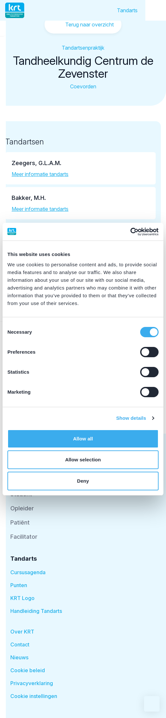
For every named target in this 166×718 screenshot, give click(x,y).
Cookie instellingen (33, 696)
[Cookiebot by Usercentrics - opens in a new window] (130, 232)
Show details (131, 418)
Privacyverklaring (31, 683)
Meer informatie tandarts (40, 174)
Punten (18, 585)
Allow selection (83, 459)
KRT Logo (22, 598)
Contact (19, 644)
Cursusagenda (28, 572)
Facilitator (23, 536)
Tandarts (127, 10)
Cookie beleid (27, 670)
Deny (83, 481)
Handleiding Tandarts (36, 611)
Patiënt (20, 522)
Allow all (83, 438)
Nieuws (19, 657)
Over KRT (22, 631)
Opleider (22, 508)
